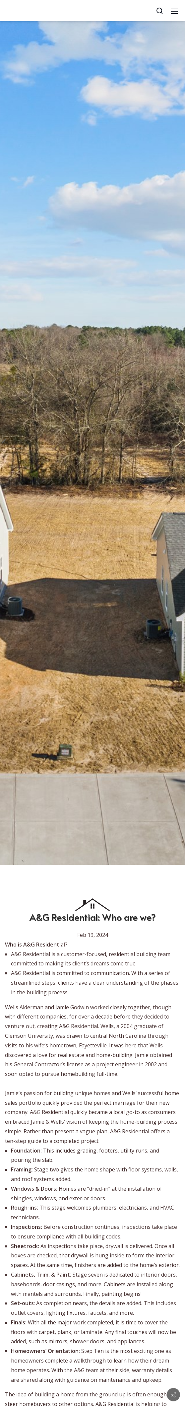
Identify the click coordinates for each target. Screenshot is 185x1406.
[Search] (159, 11)
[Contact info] (173, 1394)
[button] (5, 443)
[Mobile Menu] (174, 10)
